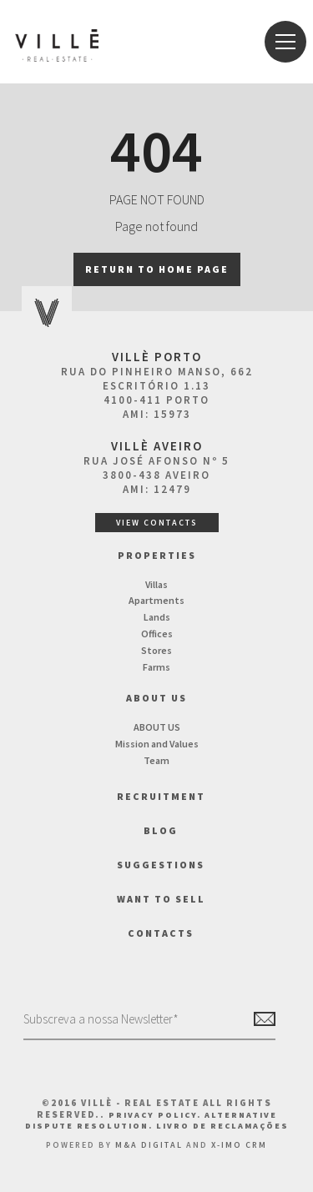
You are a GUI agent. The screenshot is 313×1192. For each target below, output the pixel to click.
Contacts (161, 933)
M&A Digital (149, 1144)
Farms (156, 667)
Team (156, 760)
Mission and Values (157, 743)
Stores (156, 650)
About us (156, 698)
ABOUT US (157, 727)
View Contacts (157, 522)
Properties (157, 555)
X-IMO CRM (239, 1144)
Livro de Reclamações (222, 1125)
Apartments (156, 600)
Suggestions (160, 864)
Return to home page (157, 269)
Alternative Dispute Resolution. (151, 1120)
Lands (157, 617)
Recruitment (161, 796)
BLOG (161, 830)
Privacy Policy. (156, 1114)
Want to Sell (161, 899)
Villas (156, 584)
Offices (157, 633)
